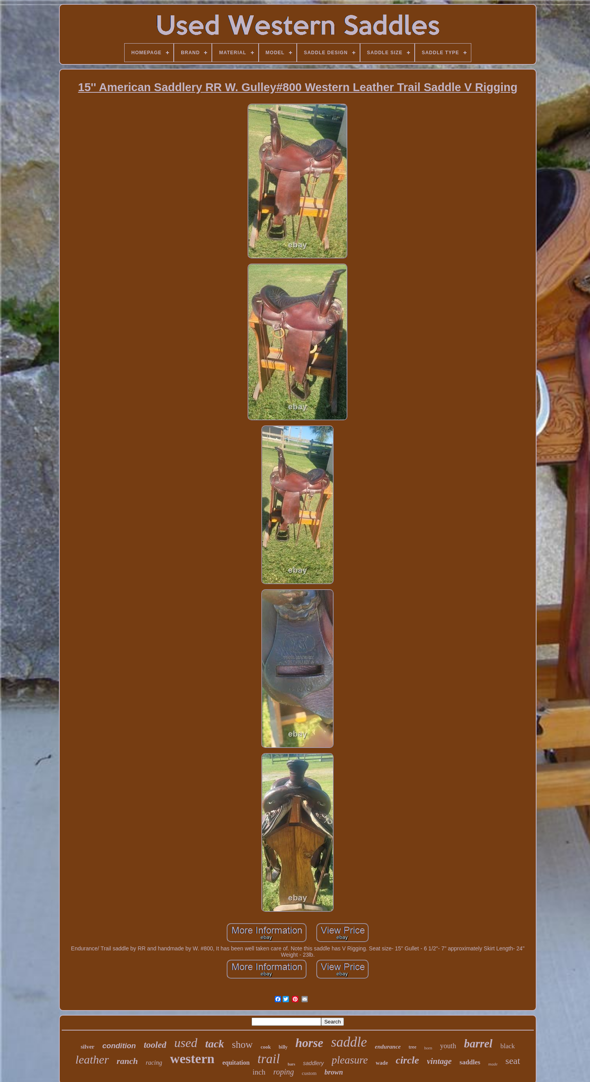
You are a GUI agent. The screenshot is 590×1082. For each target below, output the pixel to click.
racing (154, 1062)
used (185, 1043)
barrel (478, 1043)
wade (382, 1063)
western (192, 1058)
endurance (388, 1046)
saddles (470, 1062)
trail (268, 1059)
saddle (349, 1042)
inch (259, 1072)
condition (119, 1046)
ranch (127, 1061)
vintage (439, 1061)
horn (428, 1047)
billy (283, 1047)
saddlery (313, 1063)
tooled (155, 1045)
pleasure (350, 1060)
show (242, 1044)
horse (309, 1043)
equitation (236, 1062)
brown (333, 1072)
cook (266, 1047)
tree (412, 1047)
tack (214, 1044)
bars (291, 1064)
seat (512, 1061)
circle (407, 1060)
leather (92, 1059)
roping (283, 1071)
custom (309, 1073)
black (507, 1046)
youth (448, 1046)
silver (87, 1046)
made (493, 1064)
